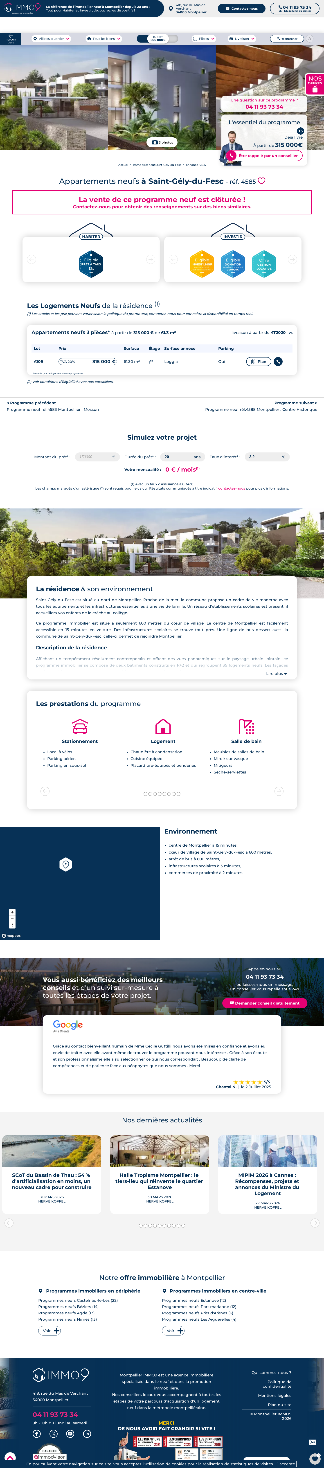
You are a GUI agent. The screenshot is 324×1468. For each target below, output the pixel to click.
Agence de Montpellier (224, 24)
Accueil (123, 164)
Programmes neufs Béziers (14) (68, 1306)
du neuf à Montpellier (266, 24)
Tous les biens (104, 38)
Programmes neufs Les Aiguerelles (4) (199, 1319)
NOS (315, 84)
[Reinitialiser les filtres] (310, 39)
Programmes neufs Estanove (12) (194, 1300)
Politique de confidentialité (277, 1384)
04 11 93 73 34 (264, 106)
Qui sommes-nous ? (271, 1372)
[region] (80, 883)
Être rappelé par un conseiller (262, 156)
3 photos (166, 142)
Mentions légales (274, 1395)
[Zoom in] (12, 912)
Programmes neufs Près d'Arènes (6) (197, 1313)
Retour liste (11, 41)
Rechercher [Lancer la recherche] (287, 38)
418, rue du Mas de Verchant (191, 8)
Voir (47, 1331)
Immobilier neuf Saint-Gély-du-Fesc (157, 164)
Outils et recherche (305, 24)
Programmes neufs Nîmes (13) (67, 1319)
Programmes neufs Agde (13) (66, 1313)
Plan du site (279, 1405)
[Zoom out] (12, 918)
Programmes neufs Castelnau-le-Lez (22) (78, 1300)
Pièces (204, 38)
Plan (258, 361)
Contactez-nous (242, 8)
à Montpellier (54, 24)
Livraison (242, 38)
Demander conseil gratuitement (264, 1003)
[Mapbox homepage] (11, 935)
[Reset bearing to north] (12, 925)
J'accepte (286, 1464)
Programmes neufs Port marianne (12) (199, 1306)
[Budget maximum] (157, 39)
